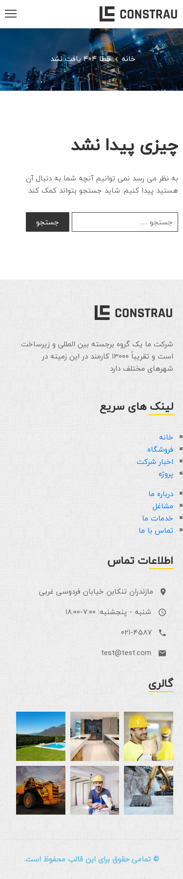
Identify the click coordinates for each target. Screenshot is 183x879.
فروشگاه (160, 449)
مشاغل (163, 505)
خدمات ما (157, 518)
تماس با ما (156, 530)
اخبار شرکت (155, 461)
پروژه (166, 473)
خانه (129, 58)
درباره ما (160, 493)
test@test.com (126, 652)
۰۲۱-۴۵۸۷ (136, 632)
